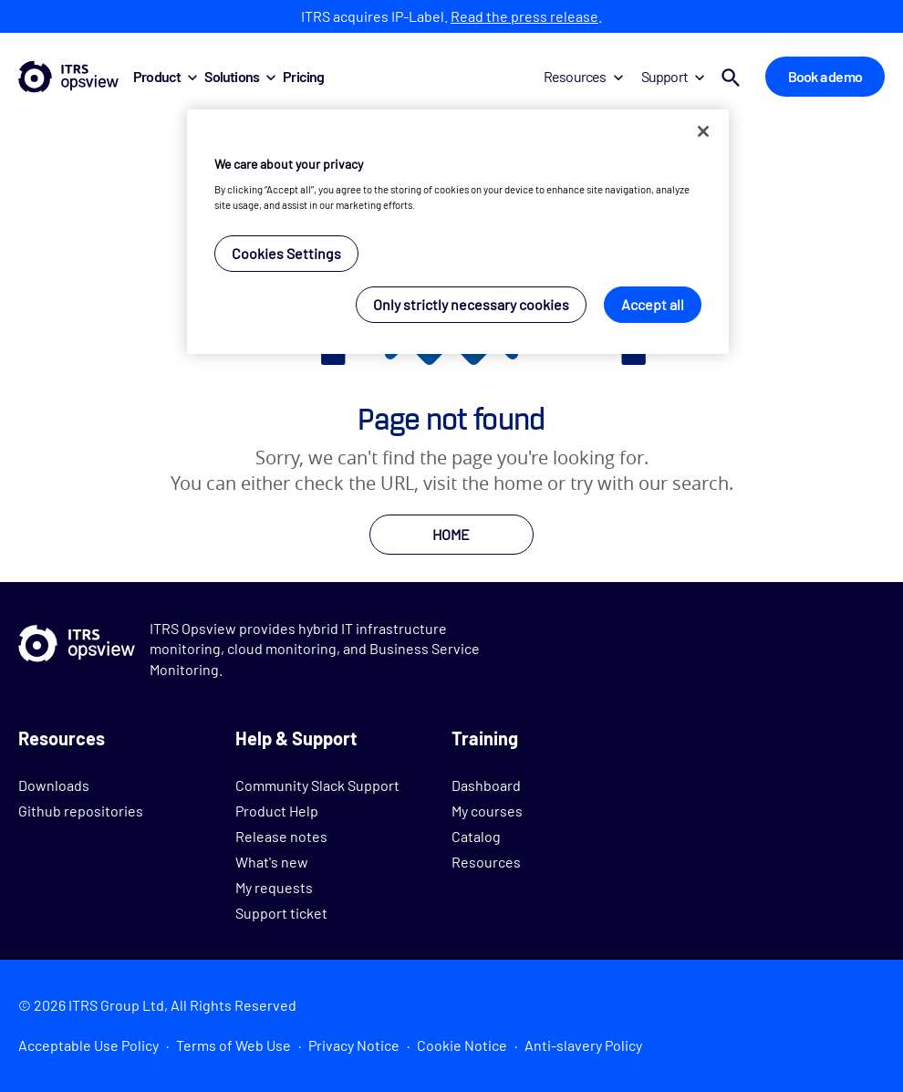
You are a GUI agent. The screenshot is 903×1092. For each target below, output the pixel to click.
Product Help (276, 810)
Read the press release (524, 16)
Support (672, 76)
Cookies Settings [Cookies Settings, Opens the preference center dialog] (286, 253)
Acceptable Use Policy (88, 1045)
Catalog (476, 836)
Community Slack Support (317, 785)
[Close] (703, 131)
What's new (271, 861)
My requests (274, 887)
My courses (487, 810)
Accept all (652, 304)
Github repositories (80, 810)
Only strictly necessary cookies (471, 304)
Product (165, 76)
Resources (583, 76)
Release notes (281, 836)
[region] (458, 232)
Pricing (303, 76)
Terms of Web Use (233, 1045)
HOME (451, 534)
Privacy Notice (354, 1045)
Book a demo (825, 76)
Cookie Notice (462, 1045)
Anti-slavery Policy (583, 1045)
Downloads (53, 785)
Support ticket (281, 912)
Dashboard (486, 785)
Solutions (239, 76)
